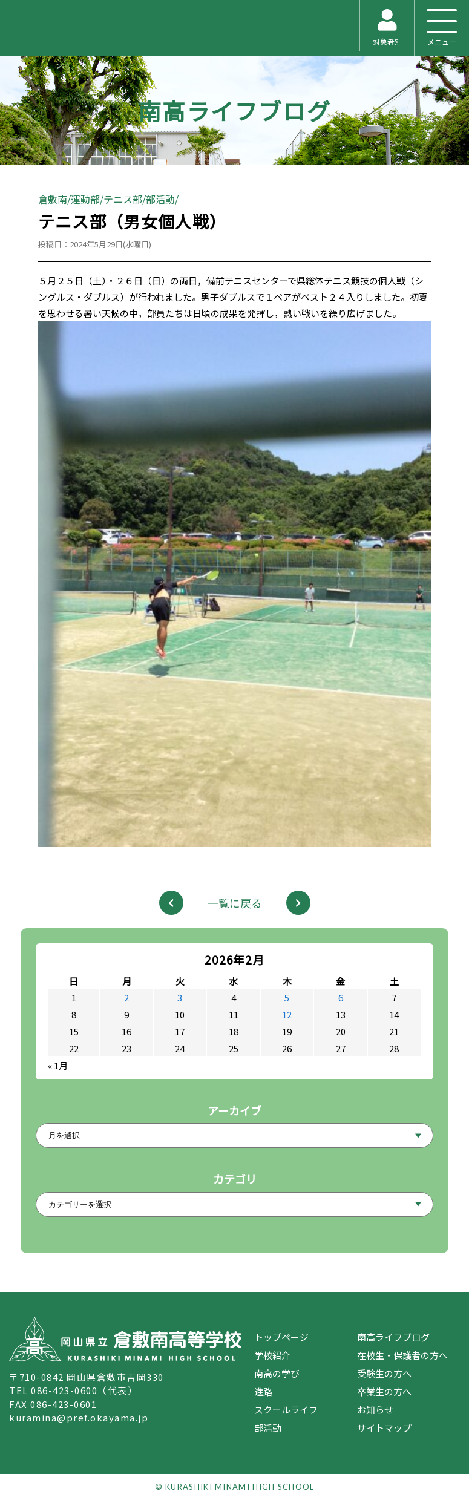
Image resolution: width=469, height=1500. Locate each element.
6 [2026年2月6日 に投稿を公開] (340, 997)
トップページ (281, 1337)
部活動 (267, 1427)
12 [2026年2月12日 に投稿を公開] (287, 1014)
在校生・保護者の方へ (402, 1355)
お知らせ (375, 1409)
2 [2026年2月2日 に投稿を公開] (126, 997)
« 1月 (58, 1065)
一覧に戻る (235, 903)
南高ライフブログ (234, 110)
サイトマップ (384, 1427)
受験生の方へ (384, 1373)
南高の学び (277, 1373)
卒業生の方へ (384, 1391)
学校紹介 (272, 1355)
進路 (263, 1391)
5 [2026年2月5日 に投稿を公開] (286, 997)
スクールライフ (286, 1409)
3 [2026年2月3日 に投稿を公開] (179, 997)
